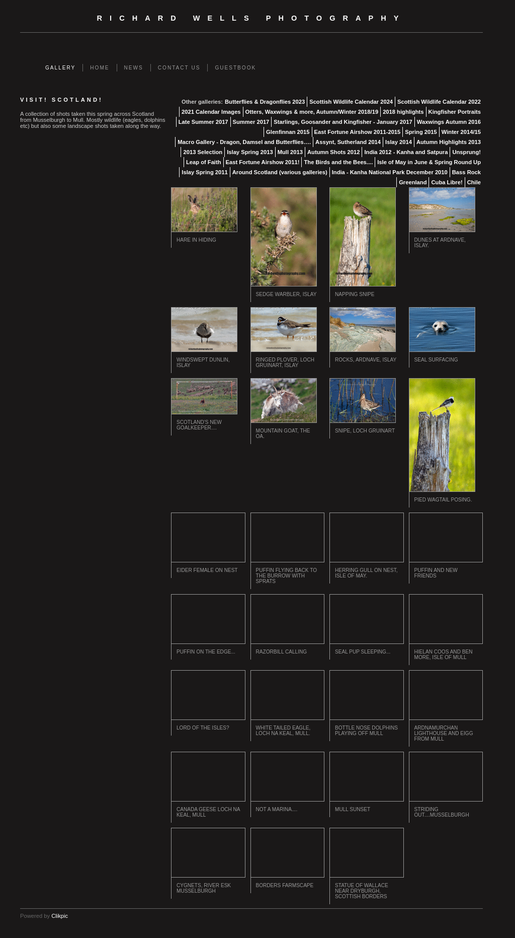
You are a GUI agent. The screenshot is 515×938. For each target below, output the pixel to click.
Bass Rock (466, 172)
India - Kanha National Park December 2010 (390, 172)
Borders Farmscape (285, 885)
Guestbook (235, 67)
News (133, 67)
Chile (474, 182)
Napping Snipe (354, 294)
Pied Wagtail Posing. (443, 499)
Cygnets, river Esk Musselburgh (204, 888)
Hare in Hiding (196, 240)
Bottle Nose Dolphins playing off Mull (366, 730)
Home (99, 67)
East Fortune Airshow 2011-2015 (357, 132)
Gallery (60, 67)
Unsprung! (466, 152)
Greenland (412, 182)
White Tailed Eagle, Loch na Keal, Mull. (283, 730)
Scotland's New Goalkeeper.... (199, 424)
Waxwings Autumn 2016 (449, 122)
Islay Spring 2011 (204, 172)
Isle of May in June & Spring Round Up (429, 162)
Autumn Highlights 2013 (448, 142)
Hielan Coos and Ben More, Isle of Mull (443, 654)
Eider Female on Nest (207, 570)
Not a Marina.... (277, 809)
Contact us (179, 67)
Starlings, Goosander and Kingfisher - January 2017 (343, 122)
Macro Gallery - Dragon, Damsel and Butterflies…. (244, 142)
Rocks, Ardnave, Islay (365, 360)
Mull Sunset (352, 809)
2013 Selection (202, 152)
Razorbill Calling (281, 652)
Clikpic (59, 916)
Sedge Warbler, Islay (286, 294)
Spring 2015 (421, 132)
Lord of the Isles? (203, 728)
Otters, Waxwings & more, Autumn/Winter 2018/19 (312, 112)
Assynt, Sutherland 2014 (348, 142)
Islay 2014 (398, 142)
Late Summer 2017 (203, 122)
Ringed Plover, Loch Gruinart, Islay (285, 362)
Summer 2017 (251, 122)
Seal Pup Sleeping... (362, 652)
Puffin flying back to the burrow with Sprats (286, 575)
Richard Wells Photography (251, 18)
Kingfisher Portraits (454, 112)
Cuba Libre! (446, 182)
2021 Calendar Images (211, 112)
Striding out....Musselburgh (441, 812)
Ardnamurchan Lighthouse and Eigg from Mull (443, 733)
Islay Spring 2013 (250, 152)
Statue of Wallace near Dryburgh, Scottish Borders (361, 891)
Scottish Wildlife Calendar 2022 (439, 102)
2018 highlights (403, 112)
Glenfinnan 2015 (287, 132)
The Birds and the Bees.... (338, 162)
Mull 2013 (290, 152)
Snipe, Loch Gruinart (365, 431)
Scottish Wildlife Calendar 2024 (351, 102)
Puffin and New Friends (436, 573)
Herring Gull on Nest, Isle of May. (366, 573)
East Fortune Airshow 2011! (263, 162)
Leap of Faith (203, 162)
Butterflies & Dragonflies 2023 (265, 102)
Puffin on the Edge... (206, 652)
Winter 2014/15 (461, 132)
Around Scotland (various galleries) (279, 172)
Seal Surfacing (436, 360)
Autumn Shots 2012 (333, 152)
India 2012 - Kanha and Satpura (406, 152)
